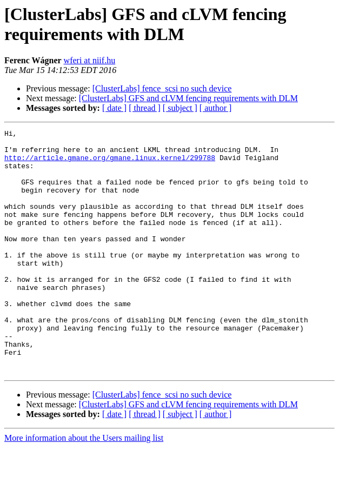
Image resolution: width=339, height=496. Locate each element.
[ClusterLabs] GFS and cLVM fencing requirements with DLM (188, 98)
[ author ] (216, 108)
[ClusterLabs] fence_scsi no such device (162, 88)
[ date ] (114, 108)
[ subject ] (180, 108)
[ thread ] (145, 108)
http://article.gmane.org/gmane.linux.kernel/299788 (109, 164)
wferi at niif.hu (90, 60)
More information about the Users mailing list (83, 486)
